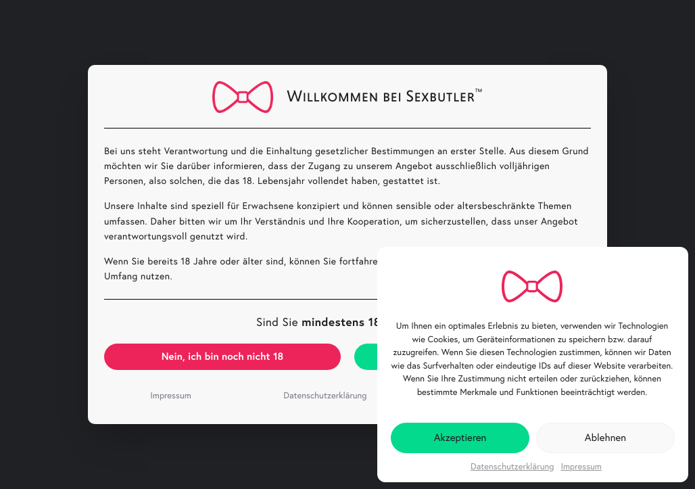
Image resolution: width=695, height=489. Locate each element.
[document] (347, 244)
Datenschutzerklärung (512, 466)
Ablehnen (605, 437)
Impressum (581, 466)
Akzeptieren (460, 437)
